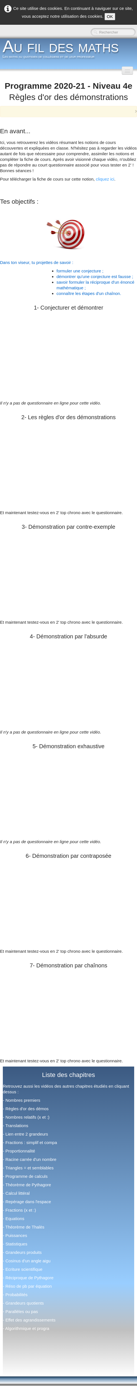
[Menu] (127, 70)
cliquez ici (105, 179)
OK (110, 16)
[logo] (63, 50)
